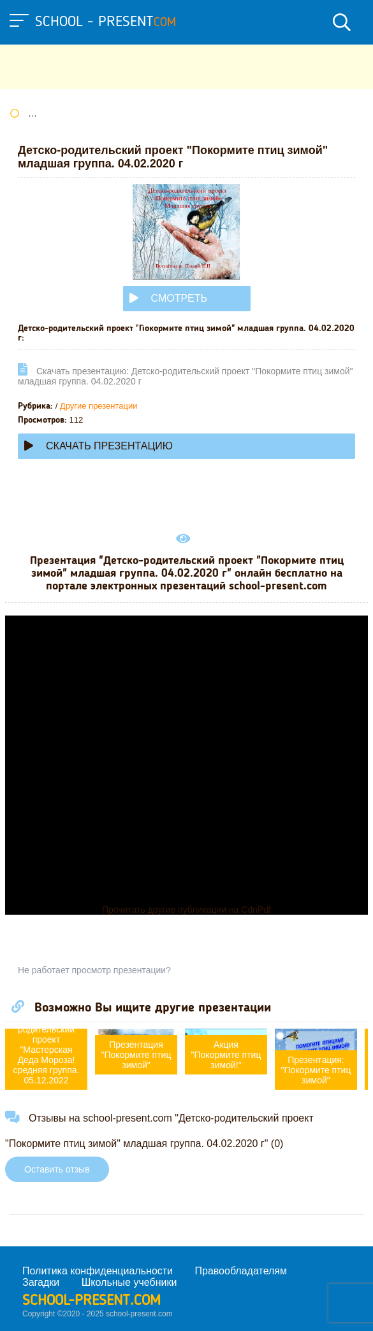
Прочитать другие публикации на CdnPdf (186, 910)
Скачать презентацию (98, 445)
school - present (105, 22)
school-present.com (91, 1301)
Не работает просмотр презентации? (94, 970)
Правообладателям (241, 1270)
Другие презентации (99, 406)
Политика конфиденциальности (97, 1270)
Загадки (40, 1282)
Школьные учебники (129, 1282)
